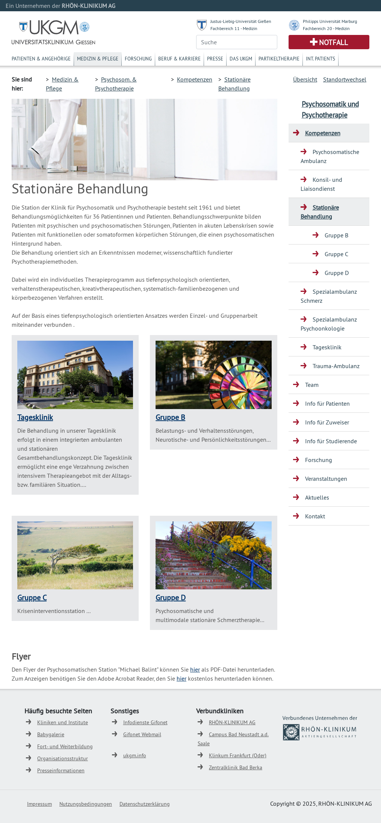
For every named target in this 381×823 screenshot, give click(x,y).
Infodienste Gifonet (145, 722)
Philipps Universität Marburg (330, 21)
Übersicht (305, 79)
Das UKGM (241, 59)
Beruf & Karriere (179, 59)
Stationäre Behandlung (320, 212)
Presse (215, 59)
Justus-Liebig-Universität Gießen (240, 21)
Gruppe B (170, 417)
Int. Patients (320, 59)
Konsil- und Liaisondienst (321, 184)
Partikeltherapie (279, 59)
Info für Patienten (327, 403)
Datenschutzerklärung (144, 803)
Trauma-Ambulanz (336, 366)
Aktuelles (317, 497)
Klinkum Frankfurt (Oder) (237, 755)
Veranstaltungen (326, 478)
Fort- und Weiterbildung (65, 746)
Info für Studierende (331, 441)
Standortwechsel (344, 79)
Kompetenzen (194, 79)
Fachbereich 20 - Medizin (326, 28)
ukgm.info (134, 755)
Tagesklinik (35, 417)
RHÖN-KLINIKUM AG (232, 722)
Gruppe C (32, 597)
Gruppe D (171, 597)
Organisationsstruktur (62, 758)
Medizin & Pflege (97, 59)
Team (312, 384)
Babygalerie (50, 734)
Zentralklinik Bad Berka (235, 767)
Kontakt (315, 516)
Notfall (333, 42)
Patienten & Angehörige (41, 59)
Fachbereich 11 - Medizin (233, 28)
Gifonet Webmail (142, 734)
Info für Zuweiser (327, 422)
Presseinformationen (61, 770)
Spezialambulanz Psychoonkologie (329, 324)
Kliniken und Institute (62, 722)
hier (195, 669)
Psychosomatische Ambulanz (330, 156)
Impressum (39, 803)
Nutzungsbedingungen (85, 803)
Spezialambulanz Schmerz (329, 296)
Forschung (138, 59)
